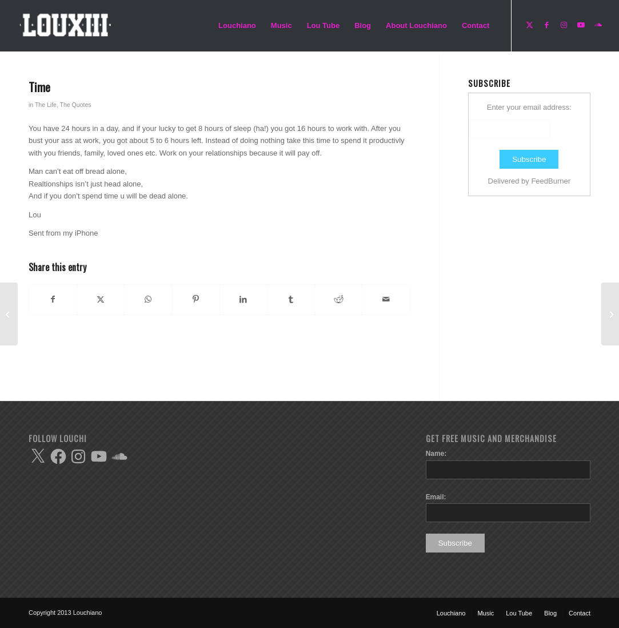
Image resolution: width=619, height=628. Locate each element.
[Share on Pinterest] (196, 299)
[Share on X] (100, 299)
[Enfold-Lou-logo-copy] (69, 25)
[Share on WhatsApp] (148, 299)
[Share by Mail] (385, 299)
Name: (436, 454)
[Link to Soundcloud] (597, 25)
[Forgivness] (610, 314)
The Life (46, 104)
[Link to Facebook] (546, 25)
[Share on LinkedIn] (243, 299)
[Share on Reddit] (338, 299)
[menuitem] (237, 25)
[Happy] (9, 314)
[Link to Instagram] (563, 25)
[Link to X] (529, 25)
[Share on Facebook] (53, 299)
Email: (436, 497)
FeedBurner (550, 181)
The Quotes (75, 104)
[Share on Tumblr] (290, 299)
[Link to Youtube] (580, 25)
